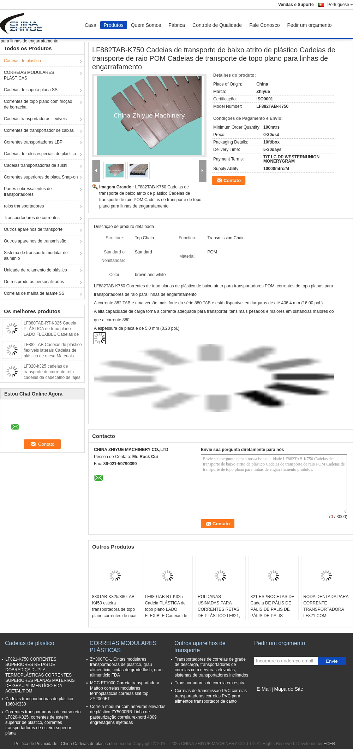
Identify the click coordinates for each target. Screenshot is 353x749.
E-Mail (264, 689)
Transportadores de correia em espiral (210, 682)
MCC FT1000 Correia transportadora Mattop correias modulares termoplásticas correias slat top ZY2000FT (124, 690)
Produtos (114, 25)
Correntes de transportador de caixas (39, 130)
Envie (331, 661)
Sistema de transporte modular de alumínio (36, 255)
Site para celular (271, 697)
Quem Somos (146, 25)
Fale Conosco (264, 25)
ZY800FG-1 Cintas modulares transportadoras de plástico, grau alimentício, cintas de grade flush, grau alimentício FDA (126, 667)
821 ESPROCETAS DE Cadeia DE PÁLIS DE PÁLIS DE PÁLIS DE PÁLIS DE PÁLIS (273, 606)
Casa (90, 25)
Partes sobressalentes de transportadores (28, 191)
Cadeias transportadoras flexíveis (35, 118)
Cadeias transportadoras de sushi (35, 165)
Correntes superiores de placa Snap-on (41, 177)
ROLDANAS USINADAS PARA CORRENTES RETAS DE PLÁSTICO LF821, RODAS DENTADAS (219, 609)
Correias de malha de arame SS (34, 293)
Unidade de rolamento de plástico (35, 270)
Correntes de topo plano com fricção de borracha (38, 104)
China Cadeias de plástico (85, 743)
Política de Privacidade (35, 743)
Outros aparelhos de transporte (33, 229)
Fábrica (176, 25)
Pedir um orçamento (309, 25)
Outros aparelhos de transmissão (35, 241)
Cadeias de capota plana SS (31, 89)
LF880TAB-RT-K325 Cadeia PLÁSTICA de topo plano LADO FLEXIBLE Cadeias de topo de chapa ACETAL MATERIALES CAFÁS (51, 334)
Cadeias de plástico (22, 60)
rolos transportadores (24, 206)
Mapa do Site (288, 689)
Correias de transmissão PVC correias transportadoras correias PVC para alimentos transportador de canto (211, 696)
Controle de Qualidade (217, 25)
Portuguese (340, 4)
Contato (232, 180)
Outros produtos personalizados (34, 281)
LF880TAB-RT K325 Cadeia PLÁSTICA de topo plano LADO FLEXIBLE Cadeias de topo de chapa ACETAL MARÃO (167, 612)
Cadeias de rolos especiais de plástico (40, 153)
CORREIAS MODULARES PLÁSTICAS (29, 75)
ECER (329, 743)
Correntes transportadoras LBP (33, 142)
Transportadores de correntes (32, 217)
